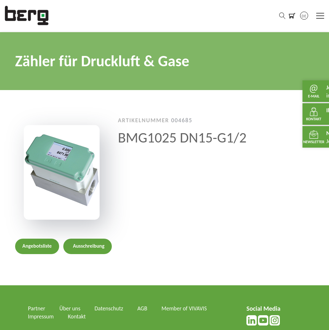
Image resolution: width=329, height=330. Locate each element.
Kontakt (77, 316)
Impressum (41, 316)
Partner (37, 308)
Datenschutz (109, 308)
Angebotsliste (37, 246)
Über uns (70, 308)
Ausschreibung (88, 246)
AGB (143, 308)
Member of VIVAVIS (186, 308)
